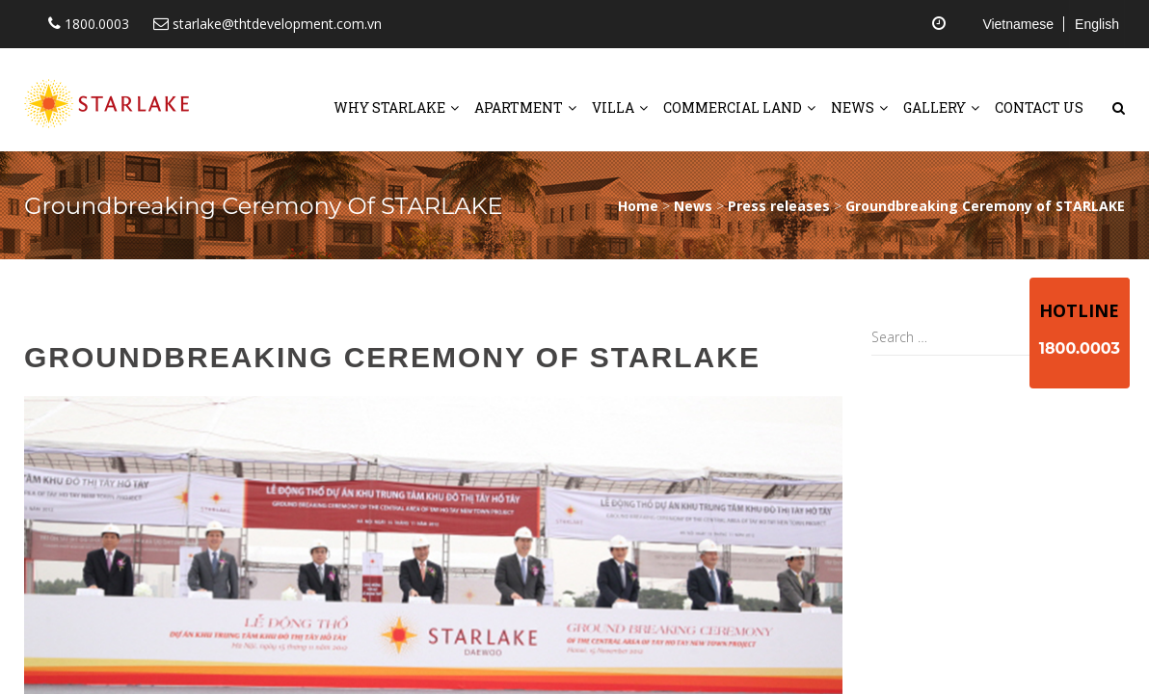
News (852, 107)
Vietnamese (1018, 24)
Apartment (518, 107)
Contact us (1039, 107)
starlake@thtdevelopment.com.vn (267, 23)
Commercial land (732, 107)
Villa (613, 107)
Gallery (934, 107)
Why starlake (389, 107)
